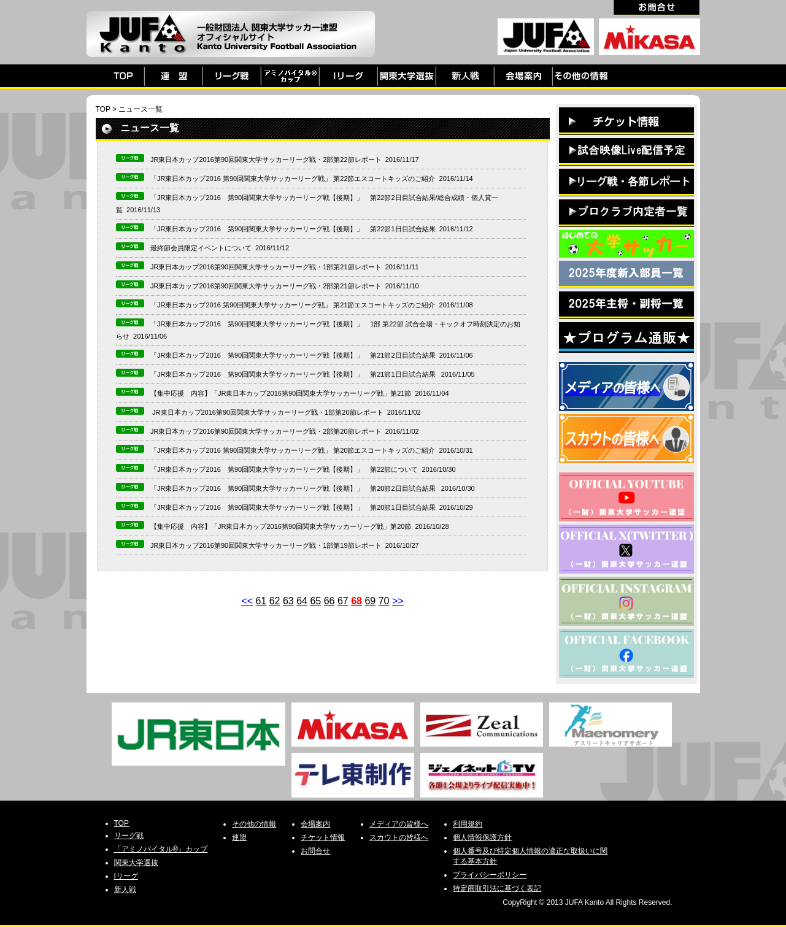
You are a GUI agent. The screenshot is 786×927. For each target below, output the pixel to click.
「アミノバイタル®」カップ (161, 849)
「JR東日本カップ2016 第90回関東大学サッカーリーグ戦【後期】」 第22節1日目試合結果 (293, 229)
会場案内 (315, 824)
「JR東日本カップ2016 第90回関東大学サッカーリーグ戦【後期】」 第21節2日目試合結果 (293, 355)
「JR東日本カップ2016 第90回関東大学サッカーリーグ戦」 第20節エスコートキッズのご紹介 (293, 450)
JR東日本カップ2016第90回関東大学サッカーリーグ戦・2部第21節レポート (266, 286)
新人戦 (125, 889)
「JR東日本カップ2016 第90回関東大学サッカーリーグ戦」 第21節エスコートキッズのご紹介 (293, 305)
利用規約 (467, 824)
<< (247, 601)
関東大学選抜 (136, 862)
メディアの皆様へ (398, 824)
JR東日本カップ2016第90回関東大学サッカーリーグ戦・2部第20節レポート (266, 431)
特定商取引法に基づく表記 (497, 888)
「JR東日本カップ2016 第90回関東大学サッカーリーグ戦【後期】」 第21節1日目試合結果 (293, 374)
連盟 (239, 837)
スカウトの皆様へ (398, 837)
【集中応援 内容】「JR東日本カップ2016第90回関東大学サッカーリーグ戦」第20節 (280, 526)
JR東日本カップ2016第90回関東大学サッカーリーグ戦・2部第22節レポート (266, 159)
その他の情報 (254, 824)
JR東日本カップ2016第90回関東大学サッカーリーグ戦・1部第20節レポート (266, 412)
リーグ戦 (129, 835)
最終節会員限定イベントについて (201, 248)
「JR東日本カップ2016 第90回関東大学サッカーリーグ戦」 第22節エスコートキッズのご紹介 (293, 178)
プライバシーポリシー (489, 875)
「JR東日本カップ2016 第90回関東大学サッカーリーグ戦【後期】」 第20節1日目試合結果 (293, 507)
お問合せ (315, 851)
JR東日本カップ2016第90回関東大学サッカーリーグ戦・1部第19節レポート (266, 545)
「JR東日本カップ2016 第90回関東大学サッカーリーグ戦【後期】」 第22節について (284, 469)
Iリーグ (126, 876)
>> (398, 601)
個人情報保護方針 (482, 837)
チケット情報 (323, 837)
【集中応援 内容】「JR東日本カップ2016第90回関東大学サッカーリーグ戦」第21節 (280, 393)
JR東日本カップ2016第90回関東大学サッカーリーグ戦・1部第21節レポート (266, 267)
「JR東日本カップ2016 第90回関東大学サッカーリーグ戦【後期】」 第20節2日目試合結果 (293, 488)
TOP (103, 109)
